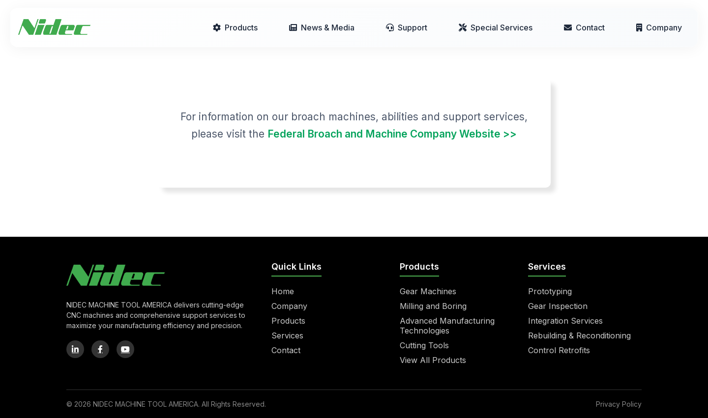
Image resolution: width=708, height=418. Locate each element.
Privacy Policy (619, 404)
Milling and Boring (433, 306)
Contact (584, 27)
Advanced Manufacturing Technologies (447, 325)
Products (235, 27)
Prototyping (550, 291)
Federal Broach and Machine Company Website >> (392, 134)
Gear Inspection (558, 306)
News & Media (321, 27)
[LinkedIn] (75, 349)
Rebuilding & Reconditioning (579, 335)
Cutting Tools (424, 345)
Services (287, 335)
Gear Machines (428, 291)
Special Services (495, 27)
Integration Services (565, 321)
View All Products (433, 360)
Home (282, 291)
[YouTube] (125, 349)
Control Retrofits (559, 350)
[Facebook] (100, 349)
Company (659, 27)
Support (406, 27)
